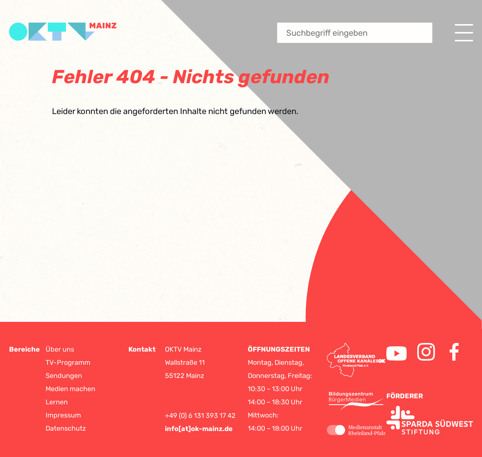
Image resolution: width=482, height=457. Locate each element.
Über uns (60, 349)
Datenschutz (66, 428)
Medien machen (70, 389)
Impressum (63, 415)
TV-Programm (68, 362)
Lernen (57, 402)
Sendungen (64, 376)
